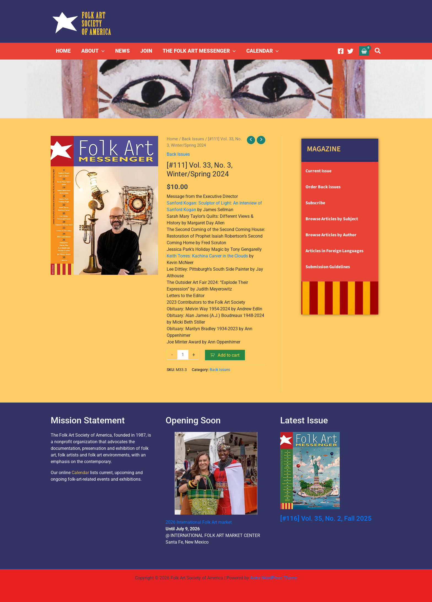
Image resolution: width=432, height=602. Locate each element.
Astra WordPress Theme (273, 577)
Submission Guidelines (328, 267)
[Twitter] (350, 51)
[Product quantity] (183, 354)
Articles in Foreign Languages (334, 251)
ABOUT (92, 51)
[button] (101, 51)
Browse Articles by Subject (332, 219)
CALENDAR (262, 51)
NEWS (122, 51)
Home (172, 138)
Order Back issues (323, 187)
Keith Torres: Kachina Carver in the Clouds (207, 255)
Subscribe (315, 203)
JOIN (146, 51)
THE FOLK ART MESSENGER (198, 51)
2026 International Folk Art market (199, 522)
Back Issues (193, 138)
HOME (63, 51)
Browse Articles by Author (331, 235)
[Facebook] (340, 51)
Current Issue (318, 171)
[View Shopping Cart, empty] (364, 50)
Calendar (80, 472)
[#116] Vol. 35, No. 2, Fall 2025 (326, 518)
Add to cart (229, 355)
